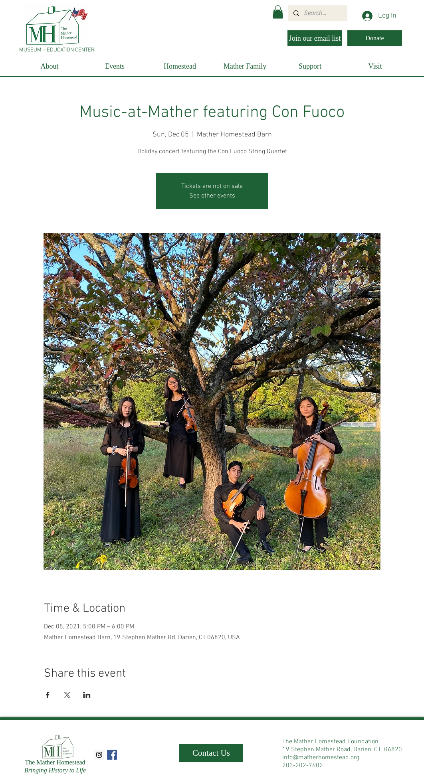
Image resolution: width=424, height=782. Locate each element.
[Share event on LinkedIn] (87, 695)
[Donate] (374, 38)
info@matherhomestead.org (320, 758)
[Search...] (317, 13)
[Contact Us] (211, 753)
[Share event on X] (67, 695)
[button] (277, 11)
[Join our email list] (314, 38)
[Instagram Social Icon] (99, 755)
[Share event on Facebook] (48, 695)
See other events (212, 196)
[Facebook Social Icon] (112, 755)
